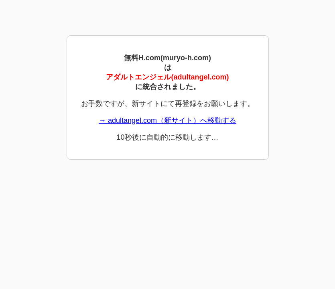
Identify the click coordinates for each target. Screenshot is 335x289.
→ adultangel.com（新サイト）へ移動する (167, 120)
